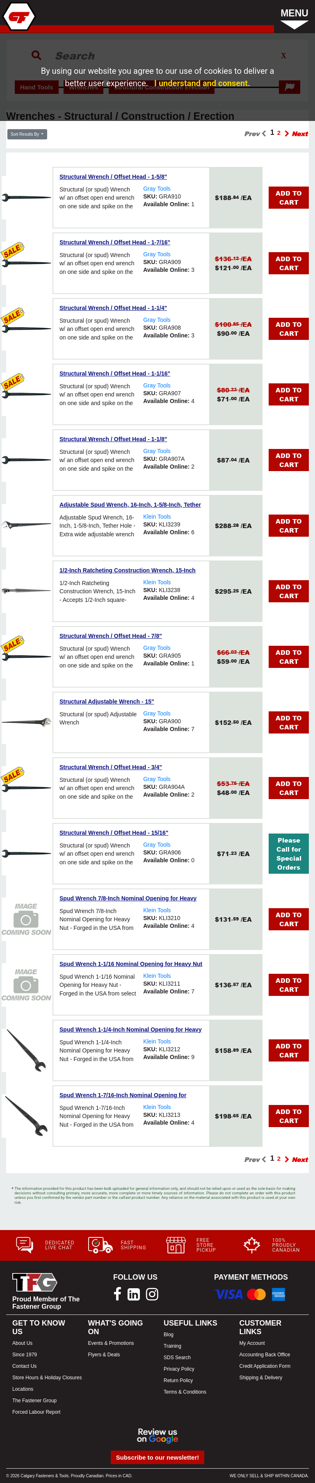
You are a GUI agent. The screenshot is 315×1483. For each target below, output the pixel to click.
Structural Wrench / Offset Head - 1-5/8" (113, 176)
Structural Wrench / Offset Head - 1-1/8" (113, 439)
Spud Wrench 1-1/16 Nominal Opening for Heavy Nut (130, 964)
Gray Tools (157, 188)
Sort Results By (25, 134)
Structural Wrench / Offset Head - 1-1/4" (113, 308)
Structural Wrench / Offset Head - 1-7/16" (114, 242)
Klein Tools (157, 516)
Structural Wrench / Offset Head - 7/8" (110, 636)
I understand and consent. (202, 83)
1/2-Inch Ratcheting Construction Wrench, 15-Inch (127, 570)
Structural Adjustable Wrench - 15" (106, 701)
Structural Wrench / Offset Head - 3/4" (110, 767)
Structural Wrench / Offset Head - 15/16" (113, 832)
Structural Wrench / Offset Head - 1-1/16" (114, 373)
